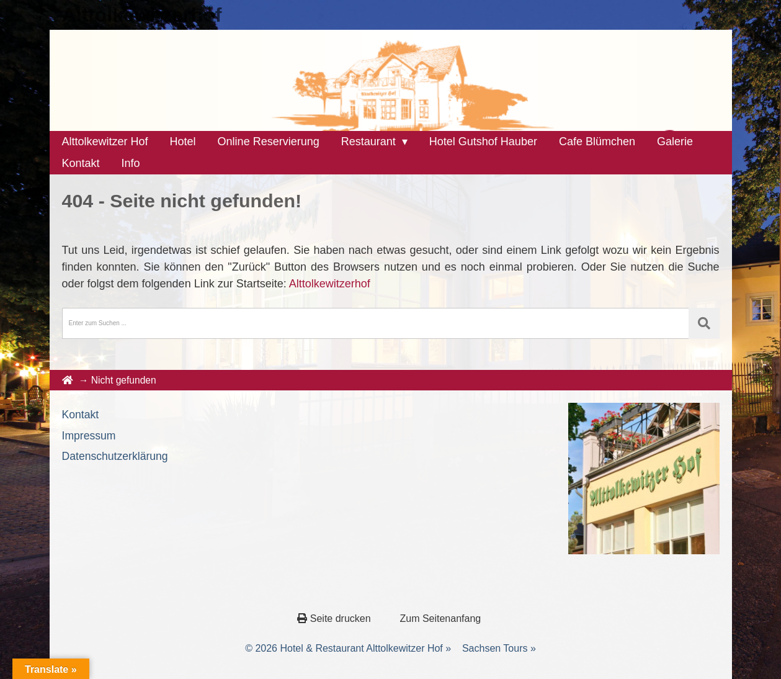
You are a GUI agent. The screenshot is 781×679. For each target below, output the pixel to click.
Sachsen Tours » (499, 648)
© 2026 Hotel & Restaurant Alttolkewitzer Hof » (348, 648)
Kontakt (80, 414)
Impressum (89, 435)
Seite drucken (335, 618)
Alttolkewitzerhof (142, 15)
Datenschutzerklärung (115, 456)
